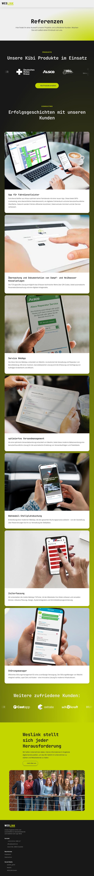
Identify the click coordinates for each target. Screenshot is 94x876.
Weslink (9, 867)
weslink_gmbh (11, 864)
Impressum (8, 854)
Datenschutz (8, 857)
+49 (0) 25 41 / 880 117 (14, 841)
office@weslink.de (12, 844)
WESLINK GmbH (12, 870)
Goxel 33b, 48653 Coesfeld (15, 847)
